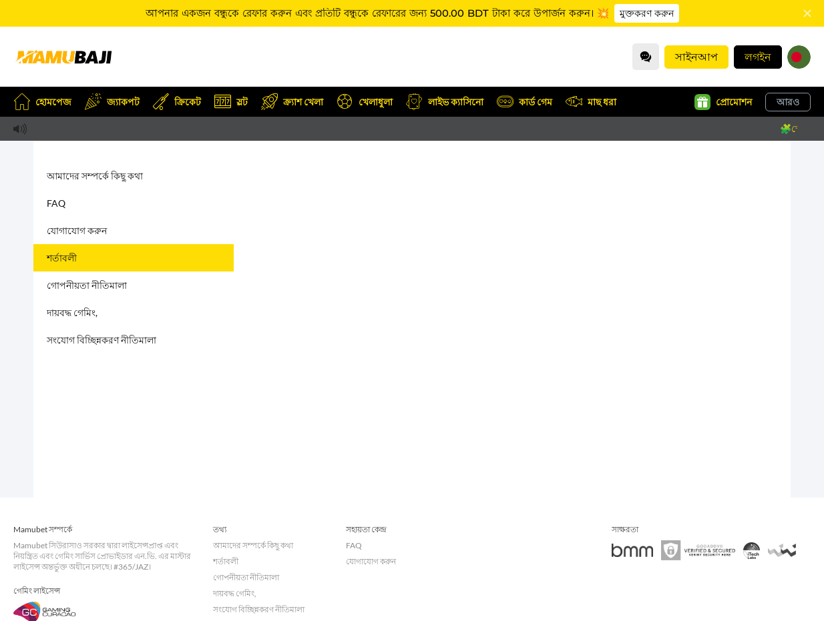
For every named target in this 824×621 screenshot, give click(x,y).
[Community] (645, 56)
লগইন (758, 56)
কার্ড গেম (524, 101)
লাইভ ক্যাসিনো (444, 101)
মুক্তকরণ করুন (647, 13)
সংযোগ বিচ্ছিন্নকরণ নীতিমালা (101, 340)
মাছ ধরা (591, 101)
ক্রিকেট (177, 101)
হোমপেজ (42, 101)
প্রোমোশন (723, 102)
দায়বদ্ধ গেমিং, (72, 312)
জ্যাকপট (112, 101)
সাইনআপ (696, 56)
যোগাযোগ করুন (77, 230)
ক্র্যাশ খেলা (292, 101)
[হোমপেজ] (63, 57)
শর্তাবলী (62, 257)
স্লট (231, 101)
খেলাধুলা (365, 101)
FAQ (56, 203)
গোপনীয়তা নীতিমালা (87, 285)
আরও (788, 101)
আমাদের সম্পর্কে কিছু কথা (95, 175)
